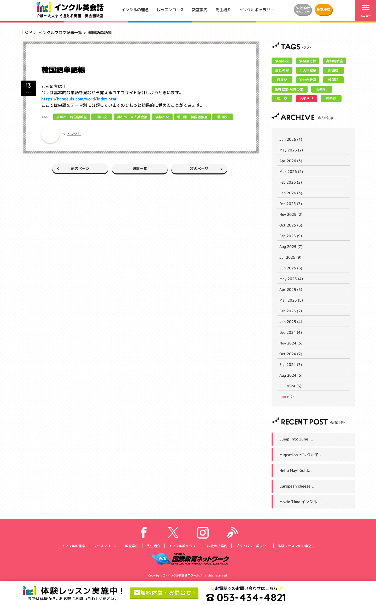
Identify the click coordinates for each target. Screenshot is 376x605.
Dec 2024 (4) (290, 332)
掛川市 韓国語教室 (71, 117)
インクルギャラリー (256, 9)
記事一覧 (139, 168)
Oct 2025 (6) (290, 225)
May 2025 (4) (291, 278)
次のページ (201, 168)
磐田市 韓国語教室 (192, 117)
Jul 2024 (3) (290, 385)
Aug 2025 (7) (290, 246)
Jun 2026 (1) (290, 139)
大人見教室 (307, 70)
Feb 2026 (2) (290, 182)
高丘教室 (282, 70)
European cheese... (296, 486)
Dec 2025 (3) (290, 203)
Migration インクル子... (300, 454)
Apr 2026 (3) (290, 160)
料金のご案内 (217, 545)
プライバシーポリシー (252, 545)
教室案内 (200, 9)
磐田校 (222, 117)
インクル (74, 133)
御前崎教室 (334, 61)
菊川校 (282, 98)
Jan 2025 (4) (290, 321)
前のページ (78, 168)
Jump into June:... (296, 439)
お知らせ (306, 98)
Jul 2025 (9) (290, 257)
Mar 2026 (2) (291, 171)
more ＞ (286, 396)
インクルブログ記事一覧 (60, 32)
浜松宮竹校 (307, 61)
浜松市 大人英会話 (132, 117)
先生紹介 (223, 9)
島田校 (331, 98)
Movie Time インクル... (300, 502)
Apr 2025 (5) (290, 289)
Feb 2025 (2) (290, 310)
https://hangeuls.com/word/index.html (79, 99)
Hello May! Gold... (295, 470)
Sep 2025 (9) (290, 235)
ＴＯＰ (27, 32)
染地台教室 (307, 79)
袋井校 (282, 79)
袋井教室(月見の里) (289, 89)
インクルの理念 (135, 9)
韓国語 (333, 79)
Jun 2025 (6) (290, 267)
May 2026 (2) (291, 150)
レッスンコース (170, 9)
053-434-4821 (246, 597)
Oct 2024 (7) (290, 353)
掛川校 (102, 117)
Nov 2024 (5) (290, 343)
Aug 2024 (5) (290, 375)
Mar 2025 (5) (291, 300)
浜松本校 (162, 117)
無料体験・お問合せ (163, 592)
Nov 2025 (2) (290, 214)
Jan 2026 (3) (290, 192)
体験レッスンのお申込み (296, 545)
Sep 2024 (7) (290, 364)
